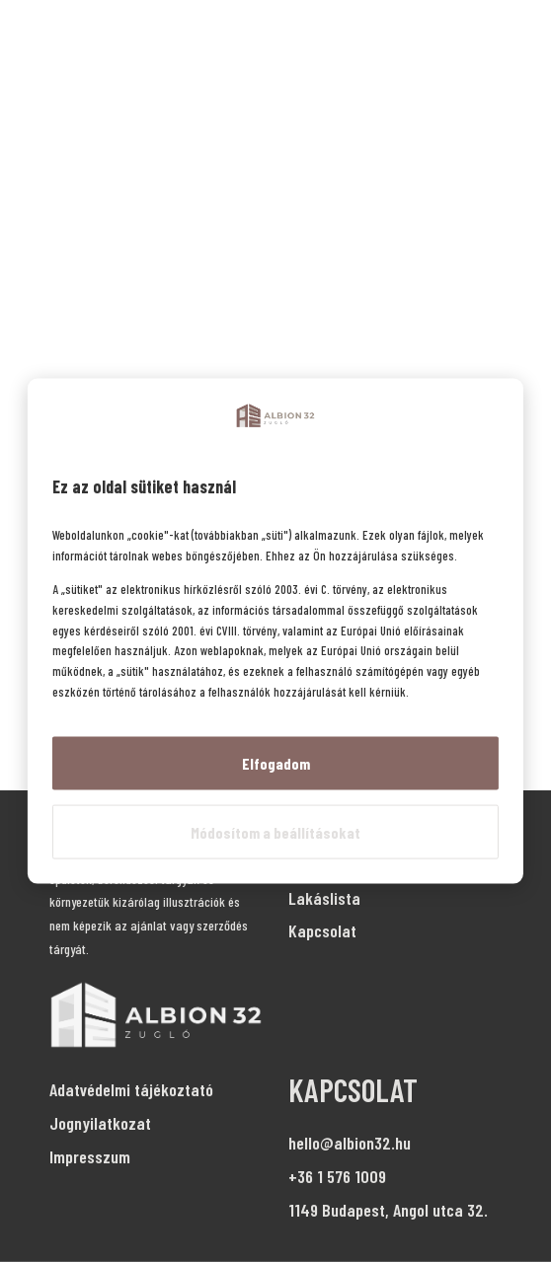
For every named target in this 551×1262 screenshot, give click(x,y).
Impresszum (89, 1156)
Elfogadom (276, 762)
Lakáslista (324, 898)
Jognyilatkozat (100, 1123)
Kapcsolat (322, 930)
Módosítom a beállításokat (275, 831)
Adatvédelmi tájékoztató (131, 1089)
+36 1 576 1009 (337, 1176)
